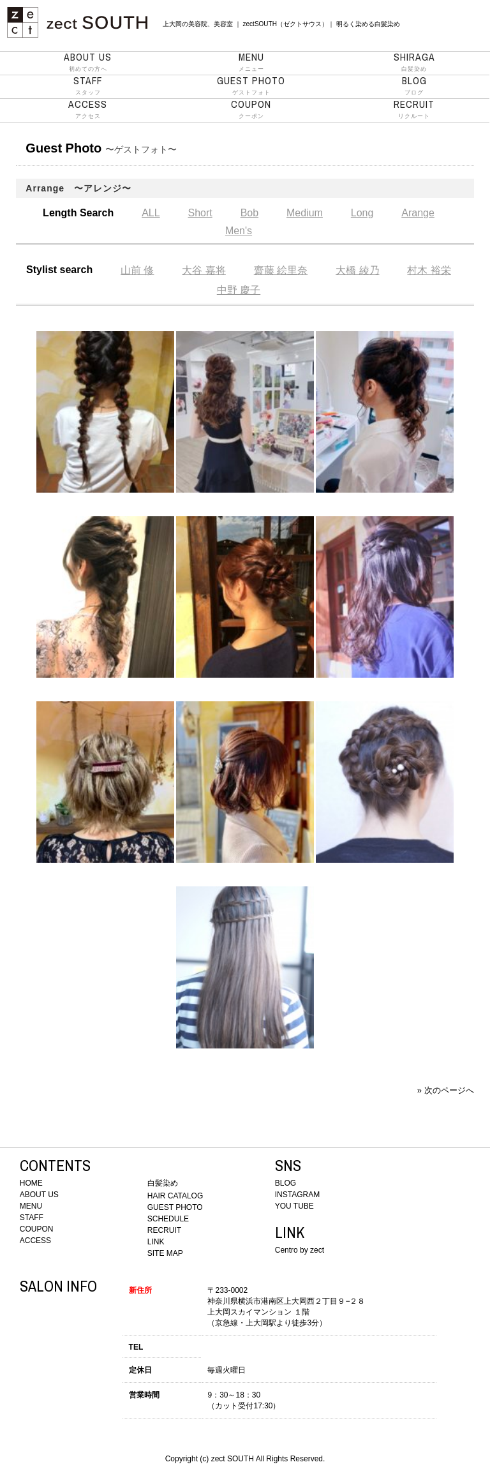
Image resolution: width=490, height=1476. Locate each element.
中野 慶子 (238, 290)
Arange (417, 212)
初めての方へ (88, 62)
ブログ (414, 85)
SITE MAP (165, 1253)
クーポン (251, 109)
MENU (31, 1206)
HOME (31, 1183)
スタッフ (88, 85)
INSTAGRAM (297, 1194)
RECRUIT (164, 1230)
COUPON (37, 1229)
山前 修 (137, 270)
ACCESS (35, 1240)
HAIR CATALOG (175, 1195)
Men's (238, 230)
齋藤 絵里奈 (281, 270)
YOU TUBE (294, 1206)
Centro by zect (299, 1250)
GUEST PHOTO (175, 1207)
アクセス (88, 109)
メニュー (251, 62)
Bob (249, 212)
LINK (156, 1241)
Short (200, 212)
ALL (151, 212)
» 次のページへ (445, 1090)
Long (362, 212)
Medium (304, 212)
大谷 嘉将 (203, 270)
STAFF (31, 1217)
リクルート (414, 109)
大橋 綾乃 (357, 270)
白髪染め (414, 62)
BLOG (285, 1183)
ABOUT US (39, 1194)
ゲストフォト (251, 85)
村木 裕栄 (428, 270)
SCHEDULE (168, 1218)
